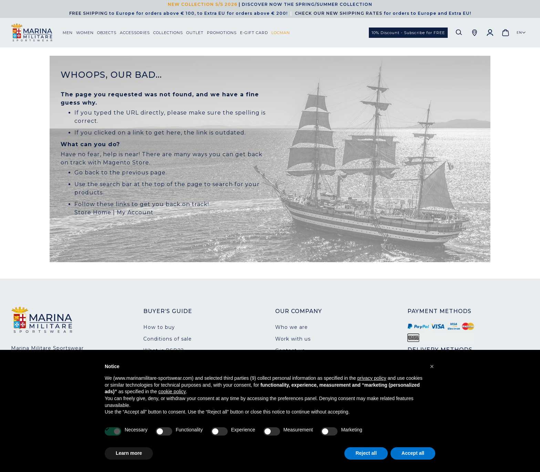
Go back (87, 172)
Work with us (293, 339)
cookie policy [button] (172, 391)
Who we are (291, 327)
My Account (135, 212)
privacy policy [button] (371, 378)
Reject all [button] (365, 453)
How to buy (159, 327)
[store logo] (37, 32)
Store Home (92, 212)
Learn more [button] (129, 453)
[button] (521, 32)
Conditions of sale (167, 339)
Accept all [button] (413, 453)
